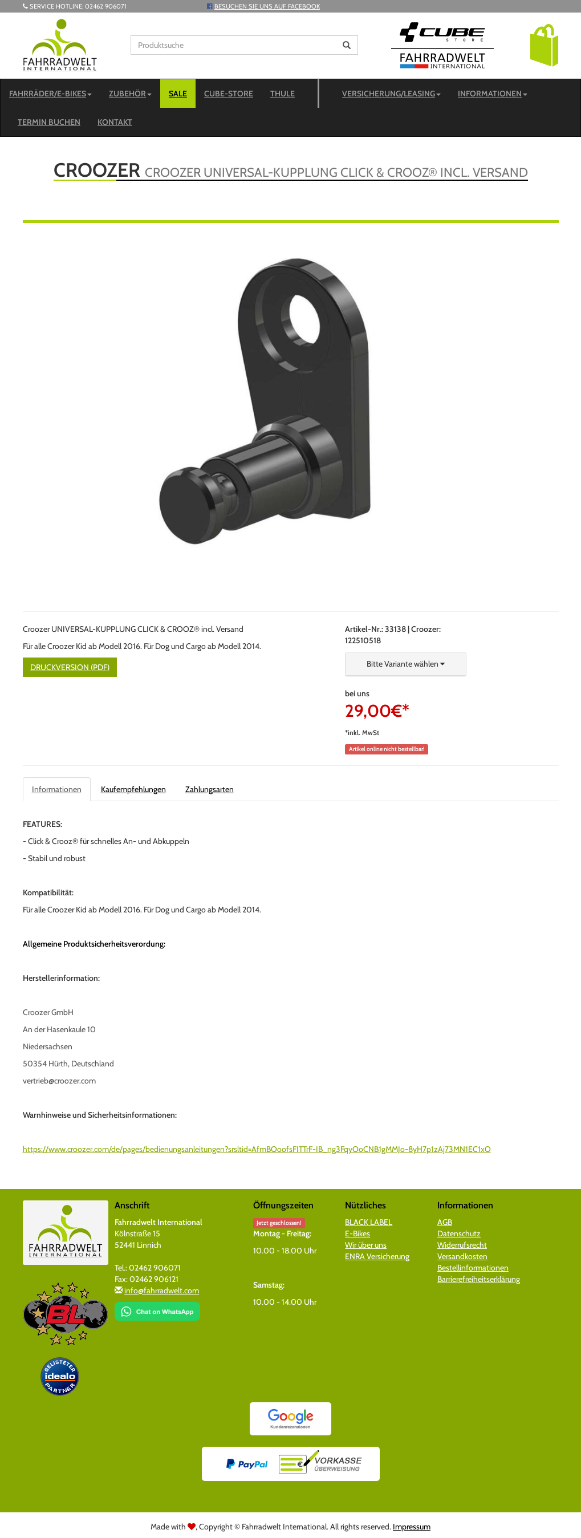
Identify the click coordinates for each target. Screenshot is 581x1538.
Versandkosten (462, 1256)
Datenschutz (459, 1233)
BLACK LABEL (368, 1222)
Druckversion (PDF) (69, 667)
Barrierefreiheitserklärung (478, 1279)
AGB (444, 1222)
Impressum (411, 1526)
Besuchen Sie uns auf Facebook (267, 6)
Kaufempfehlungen (133, 789)
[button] (544, 44)
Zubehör (130, 93)
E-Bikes (357, 1233)
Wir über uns (366, 1245)
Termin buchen (49, 122)
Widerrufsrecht (462, 1245)
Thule (282, 93)
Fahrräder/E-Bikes (50, 93)
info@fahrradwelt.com (161, 1290)
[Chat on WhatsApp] (157, 1307)
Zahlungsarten (209, 789)
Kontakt (114, 122)
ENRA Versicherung (377, 1256)
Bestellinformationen (473, 1268)
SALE (178, 93)
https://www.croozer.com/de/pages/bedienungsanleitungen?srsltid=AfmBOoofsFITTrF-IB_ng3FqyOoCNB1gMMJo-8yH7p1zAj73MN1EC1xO (257, 1149)
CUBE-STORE (228, 93)
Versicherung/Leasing (391, 93)
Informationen (492, 93)
